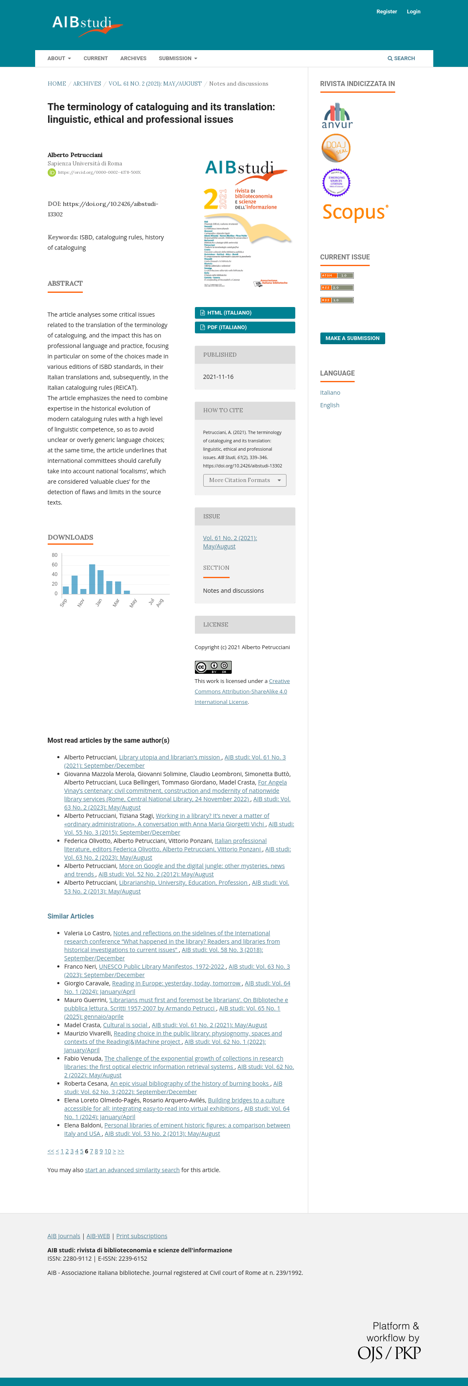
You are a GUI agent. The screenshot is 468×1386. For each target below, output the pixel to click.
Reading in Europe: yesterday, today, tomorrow (177, 983)
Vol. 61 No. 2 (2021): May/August (155, 83)
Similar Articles (71, 916)
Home (57, 83)
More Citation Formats (239, 480)
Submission (176, 58)
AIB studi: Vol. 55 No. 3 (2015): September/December (179, 828)
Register (386, 11)
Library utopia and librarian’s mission (170, 757)
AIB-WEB (98, 1236)
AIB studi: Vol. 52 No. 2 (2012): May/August (156, 874)
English (330, 405)
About (57, 58)
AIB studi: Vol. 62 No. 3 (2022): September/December (173, 1087)
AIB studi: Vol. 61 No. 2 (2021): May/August (209, 1025)
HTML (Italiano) (229, 313)
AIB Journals (64, 1236)
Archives (133, 58)
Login (414, 11)
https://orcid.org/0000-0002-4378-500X (99, 172)
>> (121, 1151)
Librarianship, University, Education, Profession (184, 882)
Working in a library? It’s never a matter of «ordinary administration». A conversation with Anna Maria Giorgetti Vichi (167, 820)
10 (108, 1151)
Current (96, 58)
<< (51, 1151)
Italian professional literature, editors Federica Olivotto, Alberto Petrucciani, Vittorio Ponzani (165, 845)
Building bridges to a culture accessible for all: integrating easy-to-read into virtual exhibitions (174, 1104)
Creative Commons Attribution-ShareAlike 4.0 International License (242, 691)
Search (401, 58)
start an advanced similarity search (132, 1170)
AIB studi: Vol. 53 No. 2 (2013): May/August (162, 1133)
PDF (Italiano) (226, 327)
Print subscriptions (141, 1236)
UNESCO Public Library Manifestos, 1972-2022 (162, 966)
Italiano (330, 392)
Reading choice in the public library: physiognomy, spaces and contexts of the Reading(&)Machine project (173, 1037)
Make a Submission (353, 338)
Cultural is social (126, 1025)
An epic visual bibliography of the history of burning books (190, 1083)
